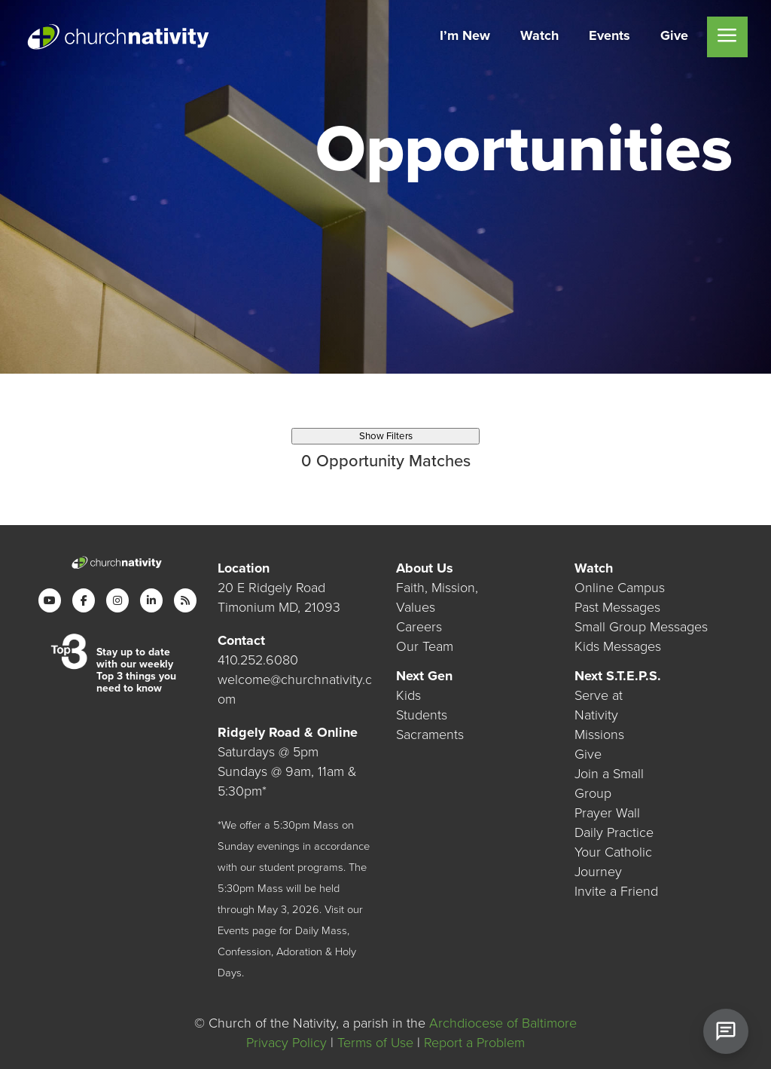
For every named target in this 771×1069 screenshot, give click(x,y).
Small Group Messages (641, 626)
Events (233, 930)
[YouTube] (49, 600)
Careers (419, 626)
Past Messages (617, 606)
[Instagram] (117, 600)
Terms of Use (375, 1042)
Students (421, 715)
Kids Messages (617, 645)
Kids (408, 695)
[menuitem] (465, 37)
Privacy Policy (286, 1042)
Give (588, 754)
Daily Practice (614, 832)
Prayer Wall (607, 813)
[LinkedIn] (151, 600)
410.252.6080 (258, 659)
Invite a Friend (616, 891)
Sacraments (430, 734)
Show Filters (386, 436)
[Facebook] (83, 600)
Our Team (424, 645)
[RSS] (185, 600)
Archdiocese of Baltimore (503, 1023)
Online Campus (619, 587)
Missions (599, 734)
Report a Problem (474, 1042)
